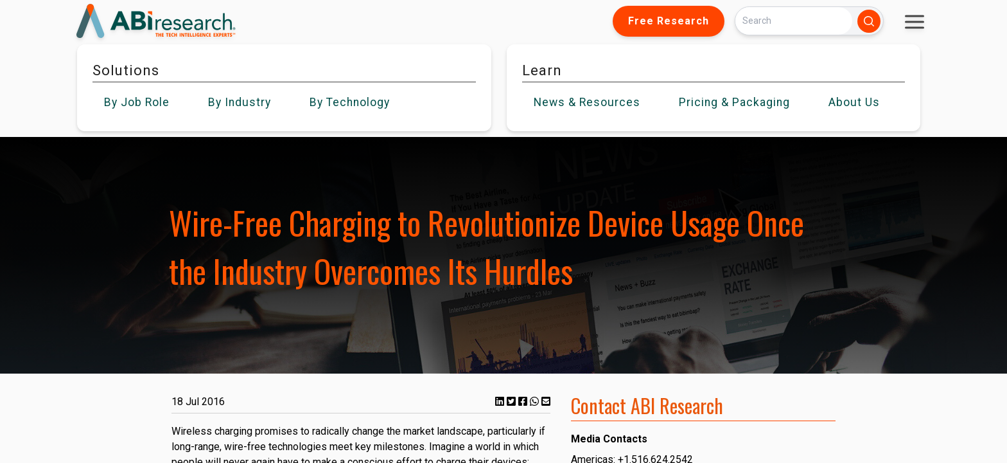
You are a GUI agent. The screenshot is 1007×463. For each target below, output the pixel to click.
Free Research (668, 21)
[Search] (793, 21)
